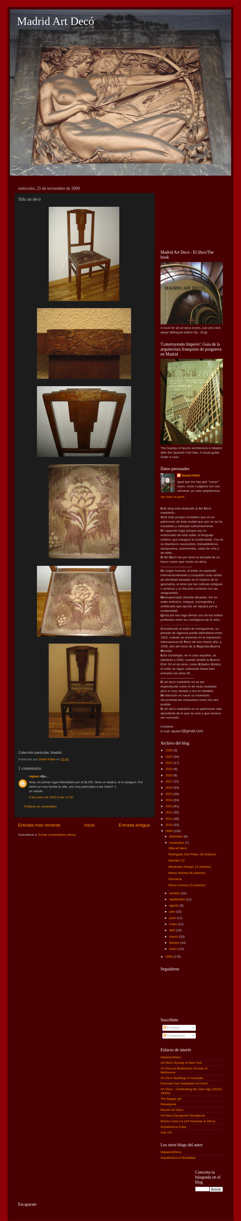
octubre (175, 893)
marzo (174, 936)
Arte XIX (166, 1132)
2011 (169, 818)
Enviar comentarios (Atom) (57, 834)
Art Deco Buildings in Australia (182, 1078)
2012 (169, 812)
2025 (169, 756)
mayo (173, 924)
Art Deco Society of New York (181, 1062)
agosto (174, 905)
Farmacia (175, 879)
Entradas (171, 1027)
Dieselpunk (168, 1104)
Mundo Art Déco (172, 1110)
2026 (169, 750)
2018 (169, 775)
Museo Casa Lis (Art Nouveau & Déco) (188, 1121)
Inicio (89, 825)
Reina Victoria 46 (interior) (187, 873)
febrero (174, 942)
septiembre (177, 899)
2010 (169, 825)
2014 (169, 800)
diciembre (176, 836)
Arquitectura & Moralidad (178, 1157)
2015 (169, 794)
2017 (169, 781)
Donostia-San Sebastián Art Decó (184, 1083)
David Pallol (191, 475)
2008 (169, 956)
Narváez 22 (177, 860)
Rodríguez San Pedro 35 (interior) (192, 854)
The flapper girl (171, 1099)
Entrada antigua (134, 825)
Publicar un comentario (40, 806)
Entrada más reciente (39, 825)
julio (172, 911)
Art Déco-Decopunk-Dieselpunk (183, 1115)
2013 (169, 806)
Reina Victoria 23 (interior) (187, 885)
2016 (169, 787)
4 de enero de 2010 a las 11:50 (51, 797)
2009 (169, 831)
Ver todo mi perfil (172, 497)
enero (173, 949)
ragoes (34, 776)
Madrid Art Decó (55, 21)
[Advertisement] (192, 213)
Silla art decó (178, 848)
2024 (169, 763)
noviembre (177, 842)
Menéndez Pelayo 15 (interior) (190, 867)
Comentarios (174, 1035)
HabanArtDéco (171, 1057)
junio (173, 918)
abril (172, 930)
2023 (169, 769)
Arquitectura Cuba (173, 1127)
